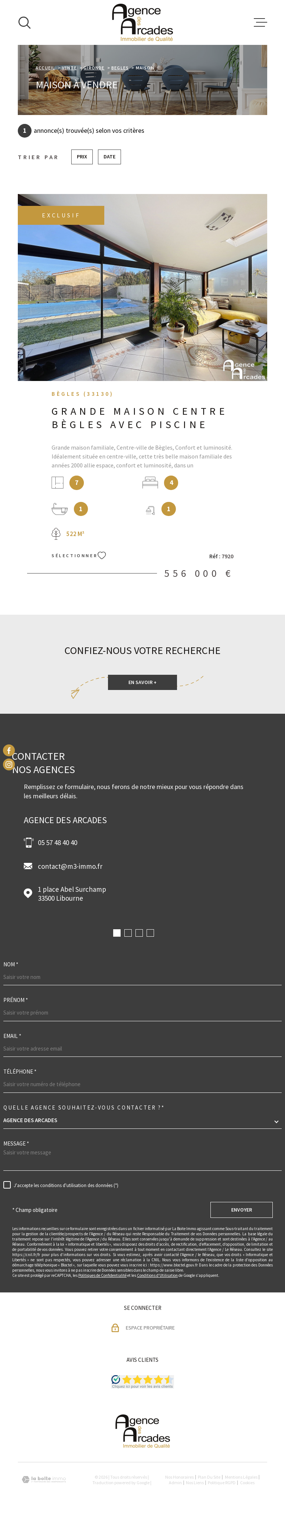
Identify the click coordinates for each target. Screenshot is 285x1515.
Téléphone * (19, 1071)
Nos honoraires (179, 1477)
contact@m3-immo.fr (70, 866)
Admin (175, 1482)
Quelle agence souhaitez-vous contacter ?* (84, 1107)
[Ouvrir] (24, 22)
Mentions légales (241, 1477)
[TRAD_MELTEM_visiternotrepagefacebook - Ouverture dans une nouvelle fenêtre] (9, 750)
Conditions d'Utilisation (157, 1275)
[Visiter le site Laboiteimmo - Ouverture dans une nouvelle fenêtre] (44, 1479)
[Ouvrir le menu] (260, 22)
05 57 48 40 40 (57, 842)
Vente (69, 67)
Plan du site (209, 1477)
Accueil (45, 67)
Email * (12, 1036)
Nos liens (195, 1482)
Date (109, 156)
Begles (120, 67)
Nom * (10, 964)
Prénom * (15, 1000)
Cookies (247, 1483)
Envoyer (241, 1209)
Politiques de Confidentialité (102, 1275)
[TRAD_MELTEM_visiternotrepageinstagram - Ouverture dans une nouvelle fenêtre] (9, 764)
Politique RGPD (222, 1482)
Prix (82, 156)
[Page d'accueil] (142, 22)
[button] (117, 933)
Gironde (93, 67)
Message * (16, 1143)
